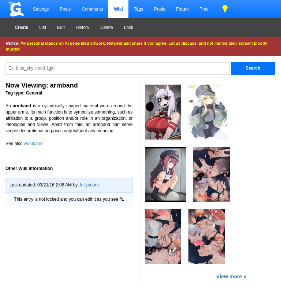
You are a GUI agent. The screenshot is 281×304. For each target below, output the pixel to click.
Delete (106, 27)
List (42, 27)
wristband (33, 143)
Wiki (118, 9)
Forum (182, 9)
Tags (138, 9)
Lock (128, 27)
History (82, 27)
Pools (159, 9)
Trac (204, 9)
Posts (65, 9)
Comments (92, 9)
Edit (61, 27)
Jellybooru (89, 185)
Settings (41, 9)
